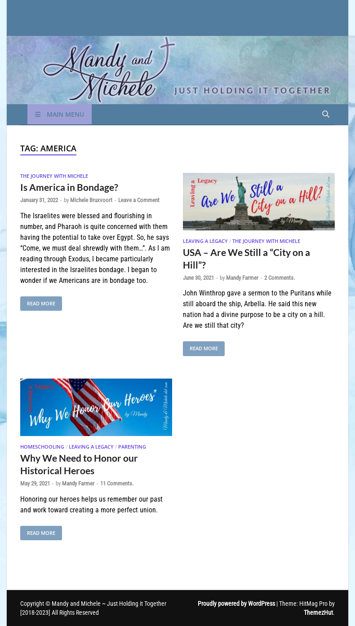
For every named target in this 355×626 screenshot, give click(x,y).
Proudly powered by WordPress (236, 603)
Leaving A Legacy (205, 241)
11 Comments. (116, 483)
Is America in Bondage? (69, 187)
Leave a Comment (139, 200)
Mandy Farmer (242, 277)
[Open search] (326, 114)
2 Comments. (279, 277)
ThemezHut (318, 612)
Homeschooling (42, 446)
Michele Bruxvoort (91, 200)
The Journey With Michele (54, 175)
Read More (37, 301)
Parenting (132, 446)
